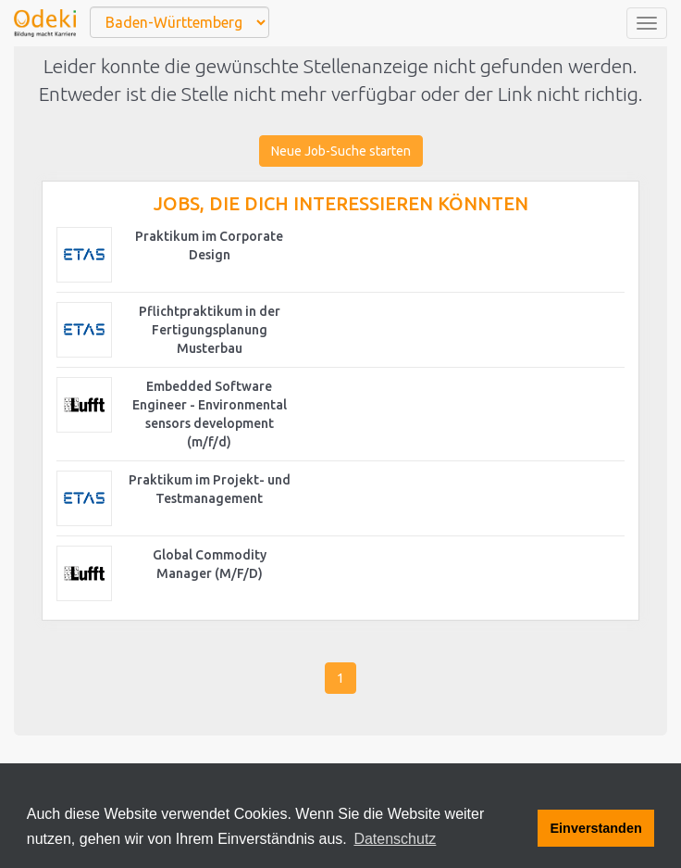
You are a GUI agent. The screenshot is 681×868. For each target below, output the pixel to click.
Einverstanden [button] (596, 828)
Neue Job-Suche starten (341, 151)
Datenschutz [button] (394, 839)
